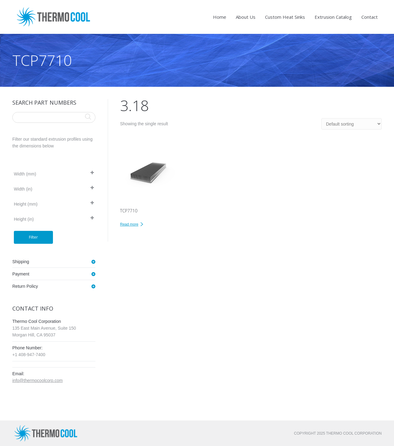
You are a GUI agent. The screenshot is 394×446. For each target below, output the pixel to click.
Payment (20, 273)
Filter (33, 237)
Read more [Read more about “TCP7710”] (129, 224)
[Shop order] (351, 124)
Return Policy (25, 286)
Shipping (20, 261)
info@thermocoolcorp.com (37, 380)
